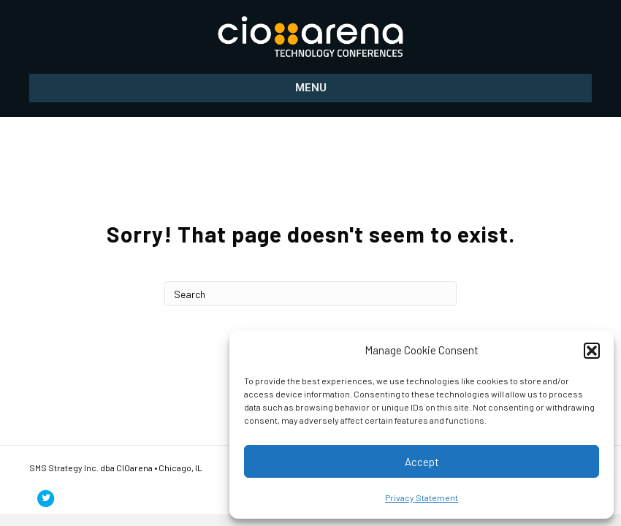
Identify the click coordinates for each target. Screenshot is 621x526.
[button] (591, 350)
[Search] (310, 293)
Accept (422, 461)
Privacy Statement (421, 497)
